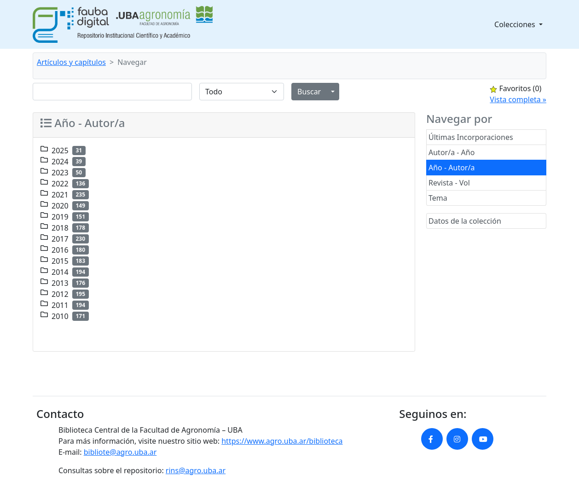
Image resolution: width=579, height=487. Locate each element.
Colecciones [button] (515, 24)
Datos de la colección (464, 221)
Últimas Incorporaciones (470, 137)
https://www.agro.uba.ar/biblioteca (281, 441)
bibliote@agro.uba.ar (120, 452)
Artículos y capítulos (71, 62)
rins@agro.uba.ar (196, 470)
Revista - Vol (449, 183)
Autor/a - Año (451, 152)
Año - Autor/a (451, 167)
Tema (437, 198)
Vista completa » (518, 99)
